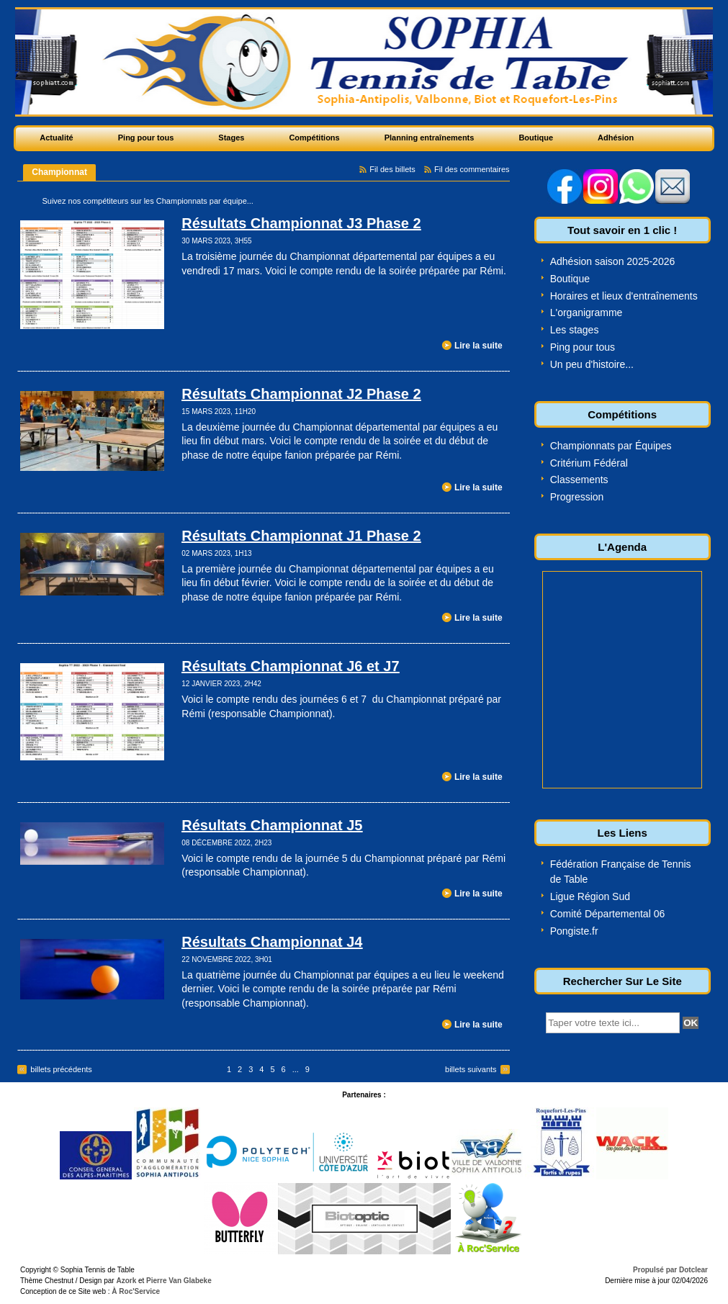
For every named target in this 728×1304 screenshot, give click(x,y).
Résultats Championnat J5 (271, 825)
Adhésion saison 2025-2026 (612, 261)
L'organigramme (586, 312)
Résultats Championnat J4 (271, 942)
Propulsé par (656, 1270)
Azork (126, 1281)
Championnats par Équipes (611, 445)
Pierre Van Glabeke (179, 1281)
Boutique (570, 278)
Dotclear (693, 1270)
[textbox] (613, 1022)
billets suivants (471, 1069)
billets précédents (61, 1069)
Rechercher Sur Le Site (622, 981)
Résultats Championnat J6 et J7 (290, 666)
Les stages (574, 330)
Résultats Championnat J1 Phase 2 (301, 536)
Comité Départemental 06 (607, 913)
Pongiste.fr (574, 931)
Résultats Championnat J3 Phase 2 (301, 223)
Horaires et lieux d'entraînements (624, 296)
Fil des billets (392, 169)
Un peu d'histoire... (592, 364)
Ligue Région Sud (590, 896)
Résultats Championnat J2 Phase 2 (301, 394)
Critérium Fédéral (589, 463)
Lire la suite (478, 346)
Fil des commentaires (472, 169)
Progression (577, 497)
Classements (579, 479)
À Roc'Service (135, 1291)
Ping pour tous (582, 347)
